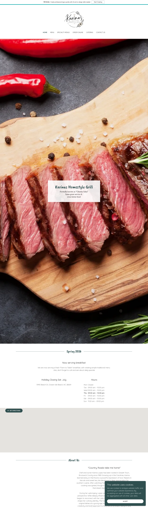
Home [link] (45, 32)
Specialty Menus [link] (63, 32)
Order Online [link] (78, 32)
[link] (74, 19)
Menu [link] (52, 32)
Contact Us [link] (100, 32)
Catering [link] (89, 32)
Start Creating (98, 2)
